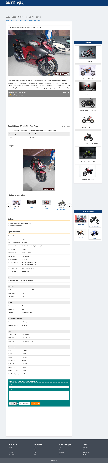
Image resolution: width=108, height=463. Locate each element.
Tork (60, 447)
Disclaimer (85, 455)
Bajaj (35, 450)
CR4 (31, 208)
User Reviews (32, 23)
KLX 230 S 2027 (61, 210)
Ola (59, 450)
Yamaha (11, 452)
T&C (84, 450)
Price (10, 23)
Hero (10, 450)
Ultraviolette (61, 452)
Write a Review (66, 92)
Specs (24, 23)
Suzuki (10, 447)
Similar (19, 23)
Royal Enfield (12, 455)
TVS (35, 455)
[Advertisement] (54, 10)
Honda (35, 452)
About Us (85, 447)
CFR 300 (16, 209)
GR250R (46, 209)
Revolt (60, 455)
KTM (35, 447)
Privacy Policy (86, 452)
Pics (14, 23)
